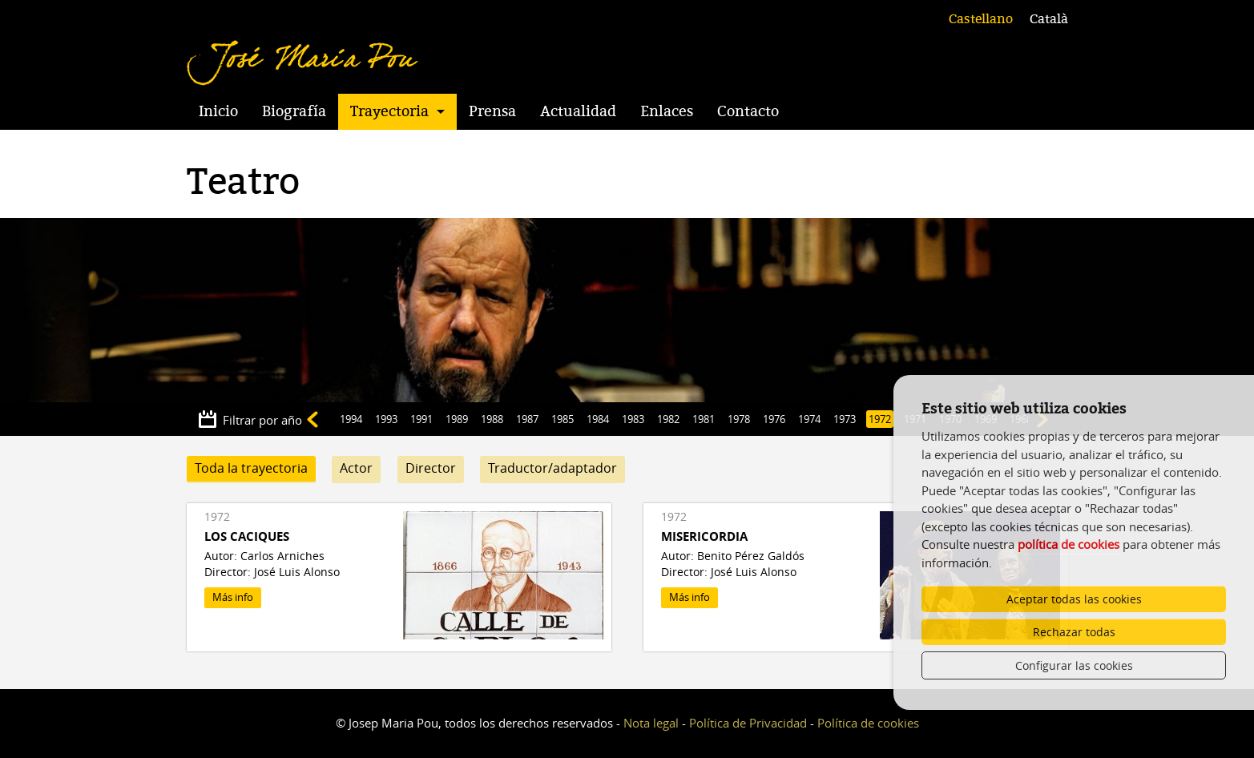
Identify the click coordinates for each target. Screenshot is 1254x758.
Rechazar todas (1074, 631)
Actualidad (578, 111)
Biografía (294, 111)
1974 (809, 419)
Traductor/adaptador (552, 468)
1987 (527, 419)
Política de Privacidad (748, 723)
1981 (703, 419)
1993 (386, 419)
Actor (356, 468)
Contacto (748, 111)
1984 (598, 419)
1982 (668, 419)
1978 (739, 419)
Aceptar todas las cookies (1074, 599)
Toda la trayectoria (251, 468)
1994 (351, 419)
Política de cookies (868, 723)
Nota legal (651, 723)
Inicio (218, 111)
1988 (492, 419)
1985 (562, 419)
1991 (421, 419)
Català (1049, 19)
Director (430, 468)
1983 (633, 419)
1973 (844, 419)
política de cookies (1068, 544)
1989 (457, 419)
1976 (774, 419)
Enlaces (666, 111)
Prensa (492, 111)
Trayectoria (389, 111)
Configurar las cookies (1074, 665)
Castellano (981, 19)
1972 (880, 419)
